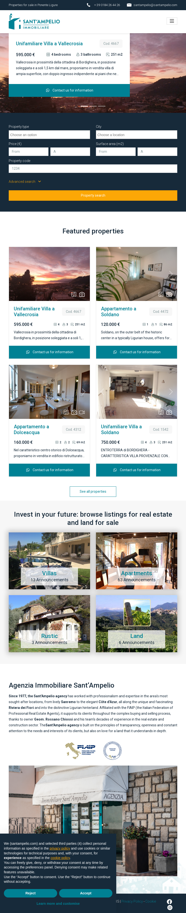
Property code (19, 158)
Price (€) (15, 141)
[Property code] (93, 166)
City (98, 124)
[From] (28, 149)
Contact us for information (69, 88)
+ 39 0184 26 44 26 (107, 5)
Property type (19, 124)
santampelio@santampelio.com (155, 5)
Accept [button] (86, 893)
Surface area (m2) (110, 141)
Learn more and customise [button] (58, 903)
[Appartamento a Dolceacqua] (101, 104)
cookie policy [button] (60, 858)
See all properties (93, 489)
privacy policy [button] (60, 848)
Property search (93, 193)
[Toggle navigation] (172, 19)
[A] (70, 149)
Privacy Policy (132, 899)
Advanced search (25, 179)
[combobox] (49, 132)
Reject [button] (30, 893)
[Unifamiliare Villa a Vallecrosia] (84, 104)
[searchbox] (50, 132)
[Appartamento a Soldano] (93, 104)
